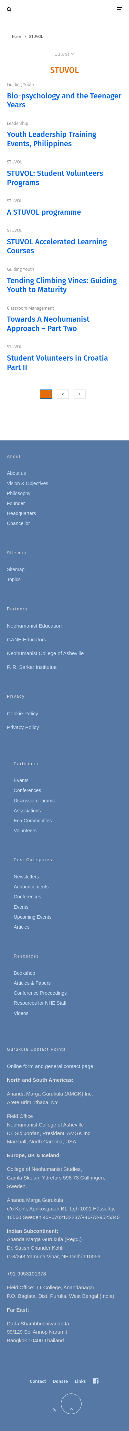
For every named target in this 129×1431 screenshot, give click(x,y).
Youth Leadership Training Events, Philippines (51, 139)
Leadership (17, 123)
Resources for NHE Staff (40, 1003)
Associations (27, 810)
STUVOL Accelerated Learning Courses (57, 246)
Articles (22, 927)
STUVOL (14, 162)
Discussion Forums (34, 800)
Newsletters (26, 876)
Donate (60, 1381)
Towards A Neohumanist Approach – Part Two (48, 324)
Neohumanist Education (34, 626)
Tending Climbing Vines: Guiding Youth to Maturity (62, 285)
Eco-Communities (33, 820)
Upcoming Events (33, 917)
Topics (14, 579)
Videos (21, 1013)
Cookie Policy (22, 713)
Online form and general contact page (50, 1066)
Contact (38, 1381)
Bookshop (24, 973)
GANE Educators (26, 639)
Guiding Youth (20, 84)
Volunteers (25, 830)
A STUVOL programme (44, 212)
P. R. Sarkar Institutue (32, 667)
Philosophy (19, 493)
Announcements (31, 886)
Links (80, 1381)
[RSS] (54, 1410)
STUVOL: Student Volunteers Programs (55, 178)
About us (16, 473)
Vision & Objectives (27, 483)
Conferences (27, 790)
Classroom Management (30, 308)
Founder (16, 503)
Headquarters (21, 513)
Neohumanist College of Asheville (45, 653)
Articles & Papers (32, 983)
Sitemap (15, 569)
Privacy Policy (23, 727)
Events (21, 780)
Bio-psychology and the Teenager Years (64, 100)
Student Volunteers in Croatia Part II (57, 363)
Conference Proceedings (40, 993)
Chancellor (18, 523)
